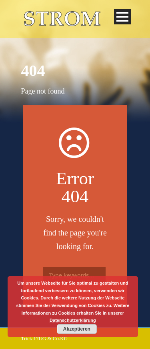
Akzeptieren (76, 329)
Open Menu (122, 16)
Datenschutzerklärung (73, 320)
